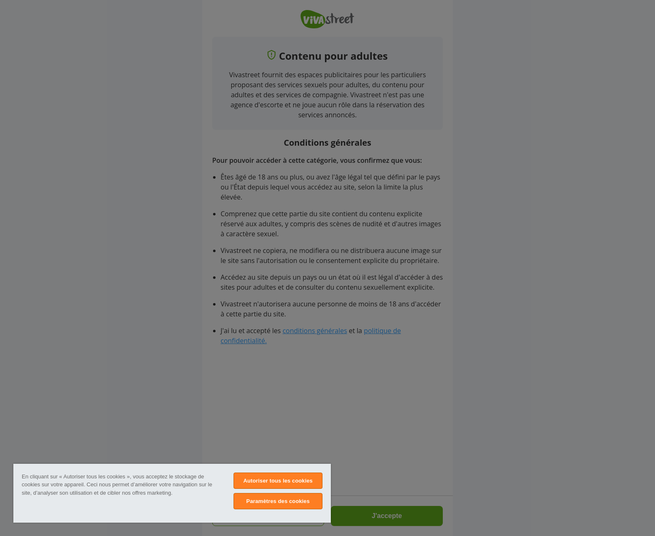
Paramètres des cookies (278, 501)
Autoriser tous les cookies (277, 481)
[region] (172, 493)
